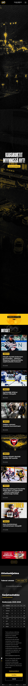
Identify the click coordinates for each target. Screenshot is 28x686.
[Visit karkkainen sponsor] (14, 546)
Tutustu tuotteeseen (14, 166)
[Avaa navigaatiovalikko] (25, 2)
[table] (14, 618)
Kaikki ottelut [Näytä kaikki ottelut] (20, 572)
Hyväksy (14, 675)
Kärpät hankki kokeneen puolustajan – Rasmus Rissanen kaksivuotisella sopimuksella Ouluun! (13, 359)
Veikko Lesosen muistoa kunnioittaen (12, 425)
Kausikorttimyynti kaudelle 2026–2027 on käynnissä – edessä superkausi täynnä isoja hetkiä (14, 491)
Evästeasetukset (14, 671)
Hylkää (14, 679)
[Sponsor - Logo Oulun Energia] (18, 2)
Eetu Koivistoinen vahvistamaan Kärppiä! (12, 525)
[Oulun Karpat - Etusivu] (3, 2)
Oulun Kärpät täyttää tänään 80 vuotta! (11, 457)
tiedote (6, 353)
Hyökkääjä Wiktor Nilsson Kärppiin (10, 393)
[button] (12, 553)
